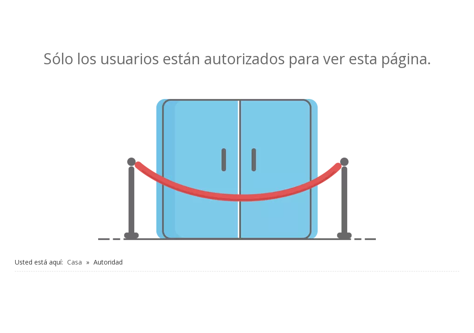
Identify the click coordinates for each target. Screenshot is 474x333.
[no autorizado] (237, 169)
